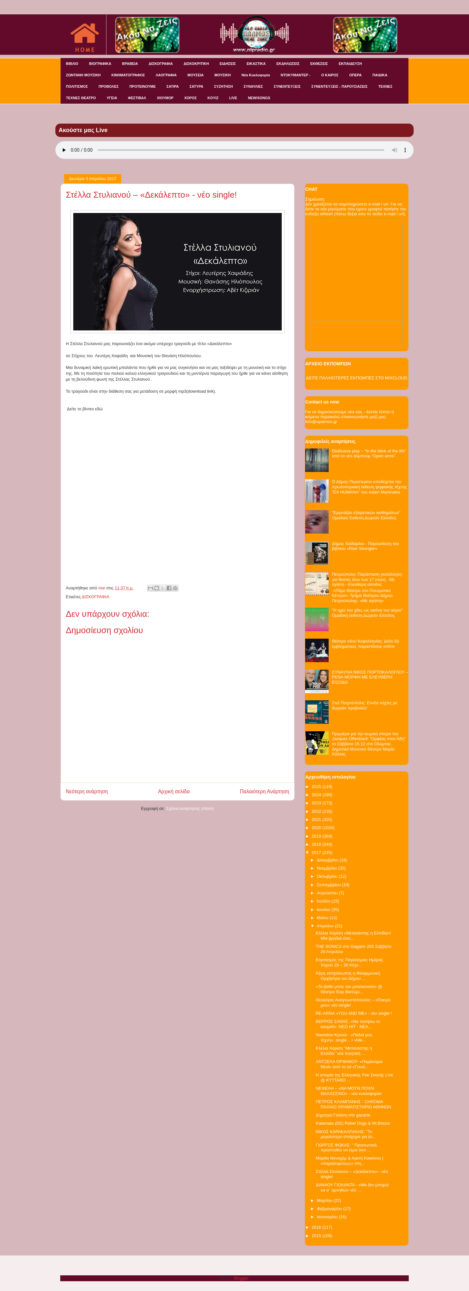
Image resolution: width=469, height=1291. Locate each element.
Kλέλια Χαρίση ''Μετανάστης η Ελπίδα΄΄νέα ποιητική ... (344, 1051)
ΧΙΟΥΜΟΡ (165, 98)
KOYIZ (213, 98)
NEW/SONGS (259, 98)
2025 (317, 786)
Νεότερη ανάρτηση (87, 791)
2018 (317, 844)
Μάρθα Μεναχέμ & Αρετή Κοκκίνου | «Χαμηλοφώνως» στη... (349, 1161)
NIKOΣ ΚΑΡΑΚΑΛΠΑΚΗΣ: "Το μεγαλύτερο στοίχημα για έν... (346, 1134)
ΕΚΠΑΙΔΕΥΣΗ (350, 64)
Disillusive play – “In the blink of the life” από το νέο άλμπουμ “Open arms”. (369, 453)
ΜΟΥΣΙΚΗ (222, 75)
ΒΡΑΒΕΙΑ (130, 64)
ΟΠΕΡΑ (355, 75)
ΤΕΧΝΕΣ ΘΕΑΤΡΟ (81, 98)
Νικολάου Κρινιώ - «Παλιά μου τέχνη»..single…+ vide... (344, 1037)
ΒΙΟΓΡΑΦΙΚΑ (100, 64)
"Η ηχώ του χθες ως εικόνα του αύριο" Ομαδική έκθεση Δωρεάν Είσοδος (367, 613)
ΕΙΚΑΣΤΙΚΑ (256, 64)
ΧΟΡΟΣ (190, 98)
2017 (317, 852)
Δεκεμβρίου (328, 860)
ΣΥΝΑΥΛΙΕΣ (253, 86)
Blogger (241, 1278)
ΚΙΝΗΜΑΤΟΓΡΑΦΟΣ (128, 75)
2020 (317, 827)
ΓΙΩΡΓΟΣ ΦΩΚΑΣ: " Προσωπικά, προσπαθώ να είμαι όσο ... (346, 1148)
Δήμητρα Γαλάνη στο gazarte (343, 1115)
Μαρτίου (325, 1200)
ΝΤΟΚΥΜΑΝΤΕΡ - (295, 75)
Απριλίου (326, 925)
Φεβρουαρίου (330, 1208)
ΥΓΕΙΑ (112, 98)
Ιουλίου (324, 901)
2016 (317, 1227)
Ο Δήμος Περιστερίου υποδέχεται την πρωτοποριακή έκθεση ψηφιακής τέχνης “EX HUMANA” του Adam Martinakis (369, 486)
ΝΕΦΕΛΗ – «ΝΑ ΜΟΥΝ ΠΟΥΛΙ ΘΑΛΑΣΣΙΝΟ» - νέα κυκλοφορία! (349, 1091)
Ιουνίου (324, 909)
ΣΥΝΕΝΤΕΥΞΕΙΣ (287, 86)
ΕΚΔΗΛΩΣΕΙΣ (288, 64)
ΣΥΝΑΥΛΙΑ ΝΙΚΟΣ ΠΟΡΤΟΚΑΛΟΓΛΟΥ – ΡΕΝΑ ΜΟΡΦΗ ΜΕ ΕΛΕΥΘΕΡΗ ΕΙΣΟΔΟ (370, 677)
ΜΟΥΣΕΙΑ (196, 75)
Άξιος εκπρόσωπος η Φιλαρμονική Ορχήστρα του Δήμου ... (348, 976)
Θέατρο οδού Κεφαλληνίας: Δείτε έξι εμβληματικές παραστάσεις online (365, 644)
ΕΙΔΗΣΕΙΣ (228, 64)
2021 (317, 819)
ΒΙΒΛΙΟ (72, 64)
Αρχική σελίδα (174, 791)
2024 (317, 794)
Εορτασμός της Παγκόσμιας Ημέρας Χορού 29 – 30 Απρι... (349, 962)
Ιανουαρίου (328, 1216)
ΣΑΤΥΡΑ (196, 86)
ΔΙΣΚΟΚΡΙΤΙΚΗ (196, 64)
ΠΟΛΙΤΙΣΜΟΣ (77, 86)
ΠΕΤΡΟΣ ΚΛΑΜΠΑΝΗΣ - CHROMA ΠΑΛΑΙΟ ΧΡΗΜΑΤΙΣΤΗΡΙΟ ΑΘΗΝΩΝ (353, 1104)
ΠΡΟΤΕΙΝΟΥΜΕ (142, 86)
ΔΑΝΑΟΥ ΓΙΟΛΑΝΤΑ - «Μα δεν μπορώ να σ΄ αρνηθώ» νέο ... (352, 1187)
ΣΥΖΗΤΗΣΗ (223, 86)
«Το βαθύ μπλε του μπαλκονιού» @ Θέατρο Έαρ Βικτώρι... (349, 989)
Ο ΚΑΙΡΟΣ (329, 75)
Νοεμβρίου (327, 868)
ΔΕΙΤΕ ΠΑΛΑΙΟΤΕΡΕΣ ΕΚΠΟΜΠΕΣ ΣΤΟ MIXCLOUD (356, 377)
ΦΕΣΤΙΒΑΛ (137, 98)
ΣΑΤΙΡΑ (172, 86)
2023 (317, 802)
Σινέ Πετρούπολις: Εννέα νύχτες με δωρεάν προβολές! (364, 705)
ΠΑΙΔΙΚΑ (380, 75)
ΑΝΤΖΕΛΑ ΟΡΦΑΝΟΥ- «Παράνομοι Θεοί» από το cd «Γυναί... (349, 1064)
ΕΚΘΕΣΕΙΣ (319, 64)
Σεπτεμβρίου (329, 884)
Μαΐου (323, 917)
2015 (317, 1235)
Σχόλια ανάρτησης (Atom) (190, 808)
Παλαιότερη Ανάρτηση (264, 791)
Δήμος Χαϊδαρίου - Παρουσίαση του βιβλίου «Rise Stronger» (365, 546)
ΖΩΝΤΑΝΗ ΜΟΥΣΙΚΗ (83, 75)
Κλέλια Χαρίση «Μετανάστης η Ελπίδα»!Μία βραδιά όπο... (353, 936)
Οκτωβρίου (328, 876)
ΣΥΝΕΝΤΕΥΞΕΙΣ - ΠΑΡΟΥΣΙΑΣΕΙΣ (339, 86)
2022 (317, 811)
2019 (317, 836)
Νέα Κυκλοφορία (256, 75)
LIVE (233, 98)
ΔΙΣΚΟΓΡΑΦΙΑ (161, 64)
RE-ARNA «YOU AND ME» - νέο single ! (353, 1013)
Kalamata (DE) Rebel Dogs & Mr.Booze (353, 1123)
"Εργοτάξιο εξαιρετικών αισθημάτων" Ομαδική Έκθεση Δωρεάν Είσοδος (366, 515)
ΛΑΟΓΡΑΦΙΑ (166, 75)
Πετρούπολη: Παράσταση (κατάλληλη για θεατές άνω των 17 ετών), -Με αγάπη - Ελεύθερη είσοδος (367, 579)
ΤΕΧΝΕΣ (385, 86)
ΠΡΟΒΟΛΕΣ (109, 86)
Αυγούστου (328, 892)
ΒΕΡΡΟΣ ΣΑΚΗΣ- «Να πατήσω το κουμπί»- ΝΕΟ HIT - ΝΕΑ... (348, 1024)
